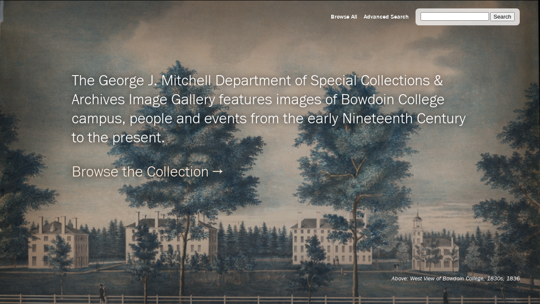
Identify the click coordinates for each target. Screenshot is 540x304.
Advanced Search (386, 17)
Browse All (344, 17)
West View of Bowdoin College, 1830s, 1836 (465, 279)
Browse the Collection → (147, 172)
